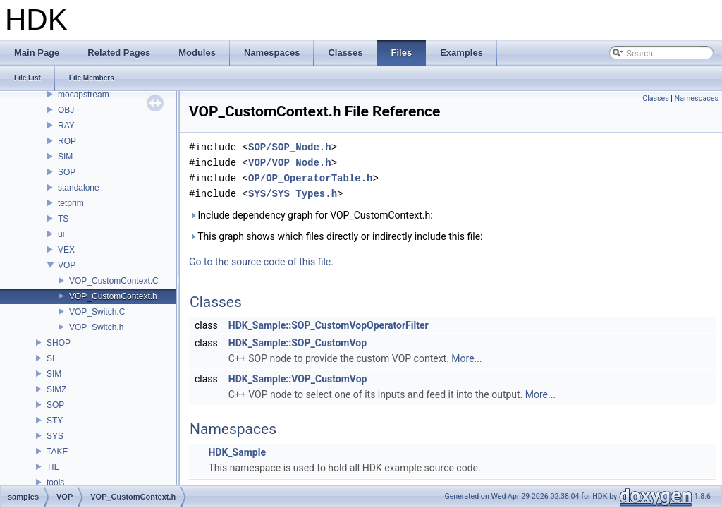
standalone (78, 188)
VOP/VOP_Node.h (289, 162)
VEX (66, 250)
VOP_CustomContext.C (114, 281)
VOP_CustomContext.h (113, 296)
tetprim (71, 203)
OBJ (66, 110)
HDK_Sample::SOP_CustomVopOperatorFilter (328, 325)
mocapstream (83, 94)
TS (63, 219)
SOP (66, 172)
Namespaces (696, 98)
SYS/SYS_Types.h (292, 193)
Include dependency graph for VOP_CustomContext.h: (311, 215)
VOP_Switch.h (96, 327)
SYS (55, 436)
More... (466, 358)
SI (50, 358)
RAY (66, 126)
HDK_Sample (237, 452)
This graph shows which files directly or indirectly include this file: (336, 236)
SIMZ (57, 389)
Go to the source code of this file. (261, 261)
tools (55, 483)
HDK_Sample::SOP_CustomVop (297, 343)
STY (55, 420)
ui (61, 234)
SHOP (59, 343)
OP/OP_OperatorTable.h (310, 178)
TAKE (57, 451)
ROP (67, 141)
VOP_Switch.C (97, 312)
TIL (53, 467)
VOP (66, 265)
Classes (655, 98)
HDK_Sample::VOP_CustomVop (297, 379)
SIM (65, 157)
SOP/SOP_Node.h (289, 147)
